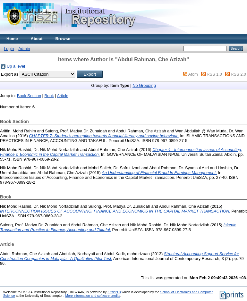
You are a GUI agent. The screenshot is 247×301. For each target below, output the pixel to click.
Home (12, 38)
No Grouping (144, 85)
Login (9, 48)
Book (49, 95)
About (37, 38)
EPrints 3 (114, 292)
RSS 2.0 (238, 74)
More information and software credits (92, 295)
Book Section (29, 95)
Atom (193, 74)
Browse (62, 38)
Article (62, 95)
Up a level (16, 66)
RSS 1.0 (214, 74)
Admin (24, 48)
